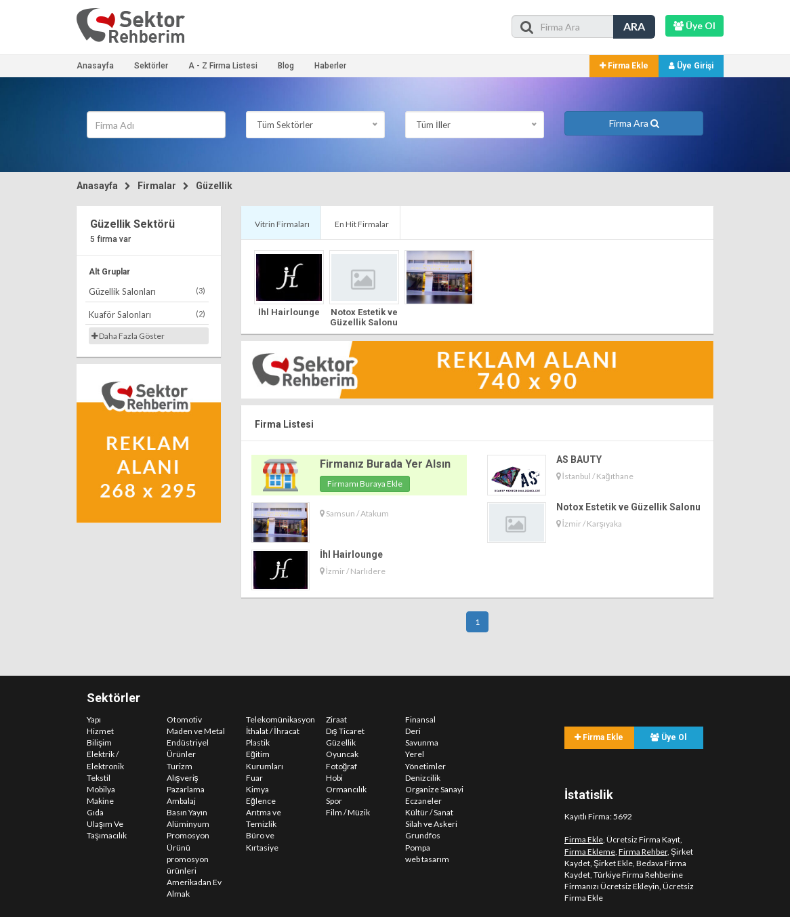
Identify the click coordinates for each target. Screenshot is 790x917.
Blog (286, 65)
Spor (334, 801)
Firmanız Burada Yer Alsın (385, 463)
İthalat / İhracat (272, 731)
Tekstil (98, 778)
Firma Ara (634, 123)
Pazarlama (186, 789)
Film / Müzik (348, 812)
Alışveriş (183, 778)
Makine (100, 801)
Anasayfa (95, 65)
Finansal (420, 719)
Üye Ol (668, 737)
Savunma (421, 742)
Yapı (94, 719)
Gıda (95, 812)
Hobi (334, 778)
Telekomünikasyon (280, 719)
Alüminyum (188, 824)
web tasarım (427, 859)
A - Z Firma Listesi (222, 65)
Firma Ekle (624, 65)
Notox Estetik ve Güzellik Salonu (364, 317)
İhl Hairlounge (289, 312)
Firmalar (157, 185)
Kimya (257, 789)
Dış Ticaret (345, 731)
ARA (634, 26)
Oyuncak (342, 754)
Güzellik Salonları (147, 291)
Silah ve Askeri (431, 824)
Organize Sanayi (434, 789)
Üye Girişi (691, 65)
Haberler (330, 65)
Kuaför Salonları (147, 314)
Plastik (258, 742)
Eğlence (261, 801)
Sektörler (151, 65)
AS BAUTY (579, 459)
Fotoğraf (342, 766)
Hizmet (100, 731)
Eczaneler (423, 801)
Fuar (254, 778)
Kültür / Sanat (429, 812)
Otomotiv (184, 719)
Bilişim (99, 742)
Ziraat (336, 719)
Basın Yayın (187, 812)
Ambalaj (181, 801)
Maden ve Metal (196, 731)
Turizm (179, 766)
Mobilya (101, 789)
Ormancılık (346, 789)
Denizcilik (422, 778)
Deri (413, 731)
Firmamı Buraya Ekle (364, 483)
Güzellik (214, 185)
